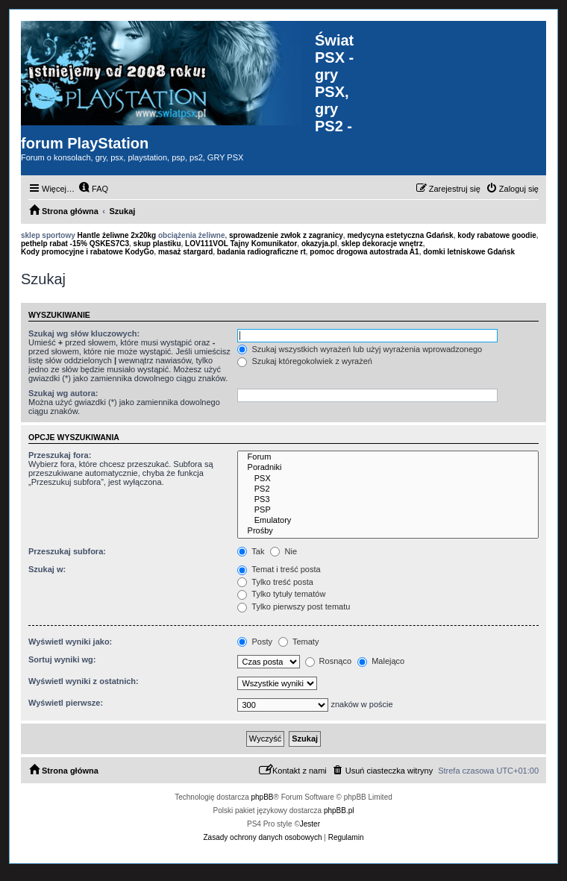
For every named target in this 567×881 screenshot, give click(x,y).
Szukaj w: (47, 569)
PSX (388, 479)
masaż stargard (185, 252)
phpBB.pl (339, 810)
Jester (310, 824)
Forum (388, 457)
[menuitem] (93, 189)
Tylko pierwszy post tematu (293, 606)
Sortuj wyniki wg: (61, 659)
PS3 (388, 500)
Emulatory (388, 520)
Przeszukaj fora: (59, 455)
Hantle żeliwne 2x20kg (117, 235)
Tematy (298, 641)
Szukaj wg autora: (63, 393)
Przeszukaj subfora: (67, 551)
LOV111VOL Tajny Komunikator (241, 243)
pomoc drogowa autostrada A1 (364, 252)
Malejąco (380, 660)
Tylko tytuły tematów (281, 593)
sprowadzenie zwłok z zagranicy (286, 235)
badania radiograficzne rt (261, 252)
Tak (250, 551)
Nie (283, 551)
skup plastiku (157, 243)
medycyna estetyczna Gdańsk (400, 235)
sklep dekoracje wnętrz (382, 243)
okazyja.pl (319, 243)
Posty (254, 641)
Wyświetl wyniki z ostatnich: (83, 681)
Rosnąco (328, 660)
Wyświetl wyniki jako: (70, 641)
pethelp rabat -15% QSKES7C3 (75, 243)
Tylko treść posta (275, 581)
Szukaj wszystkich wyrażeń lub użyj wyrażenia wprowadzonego (359, 349)
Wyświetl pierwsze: (65, 702)
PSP (388, 510)
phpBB (262, 797)
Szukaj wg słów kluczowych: (84, 333)
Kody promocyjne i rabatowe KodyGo (87, 252)
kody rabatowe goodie (496, 235)
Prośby (388, 531)
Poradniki (388, 468)
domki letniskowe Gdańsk (469, 252)
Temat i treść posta (278, 569)
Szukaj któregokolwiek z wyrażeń (304, 361)
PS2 (388, 489)
